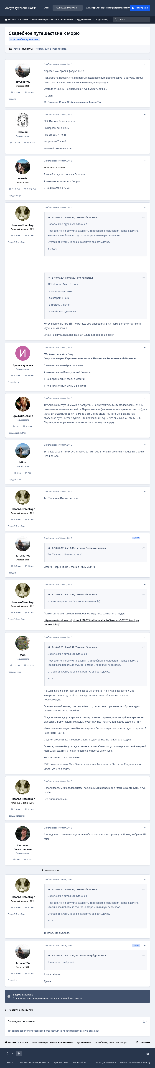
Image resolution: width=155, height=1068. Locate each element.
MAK (22, 654)
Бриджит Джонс (23, 416)
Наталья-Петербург (23, 225)
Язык (10, 1062)
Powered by (135, 1062)
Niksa (22, 462)
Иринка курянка (23, 365)
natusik (22, 178)
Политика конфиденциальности (33, 1062)
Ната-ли (23, 132)
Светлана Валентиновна (23, 847)
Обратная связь (60, 1062)
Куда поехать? (59, 48)
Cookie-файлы (79, 1062)
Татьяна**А (26, 48)
